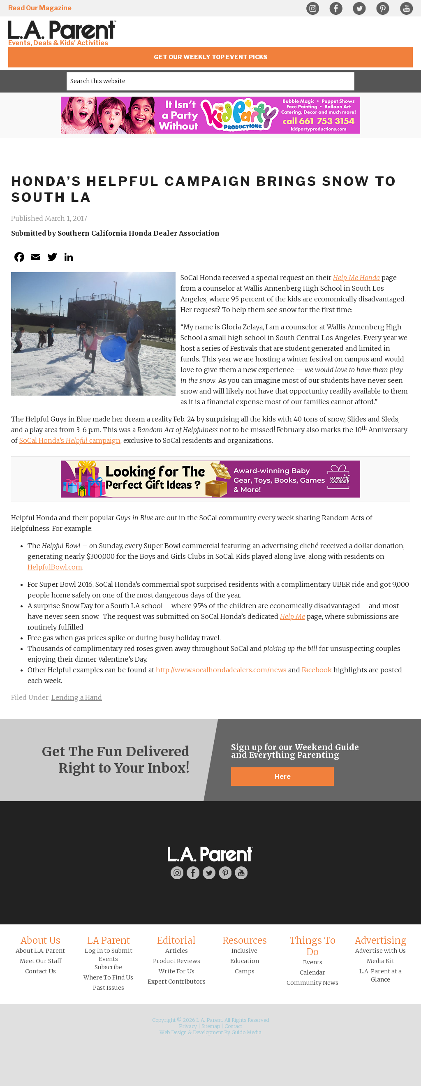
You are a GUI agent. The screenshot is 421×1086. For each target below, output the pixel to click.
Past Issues (108, 987)
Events (312, 962)
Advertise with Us (380, 950)
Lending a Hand (76, 697)
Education (244, 961)
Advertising (381, 940)
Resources (244, 940)
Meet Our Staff (40, 961)
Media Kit (380, 961)
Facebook (335, 8)
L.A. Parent (63, 30)
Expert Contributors (177, 981)
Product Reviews (176, 961)
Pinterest (382, 8)
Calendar (312, 972)
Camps (244, 971)
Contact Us (40, 971)
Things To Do (312, 946)
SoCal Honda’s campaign (69, 440)
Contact (233, 1026)
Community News (312, 982)
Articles (176, 950)
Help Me (292, 616)
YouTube (406, 8)
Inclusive (244, 950)
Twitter (359, 8)
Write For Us (176, 971)
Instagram (312, 8)
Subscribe (108, 967)
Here (283, 776)
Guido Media (246, 1032)
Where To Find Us (108, 977)
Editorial (176, 940)
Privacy (188, 1026)
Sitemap (210, 1026)
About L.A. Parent (40, 950)
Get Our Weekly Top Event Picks (211, 56)
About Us (40, 940)
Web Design (173, 1032)
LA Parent (108, 940)
